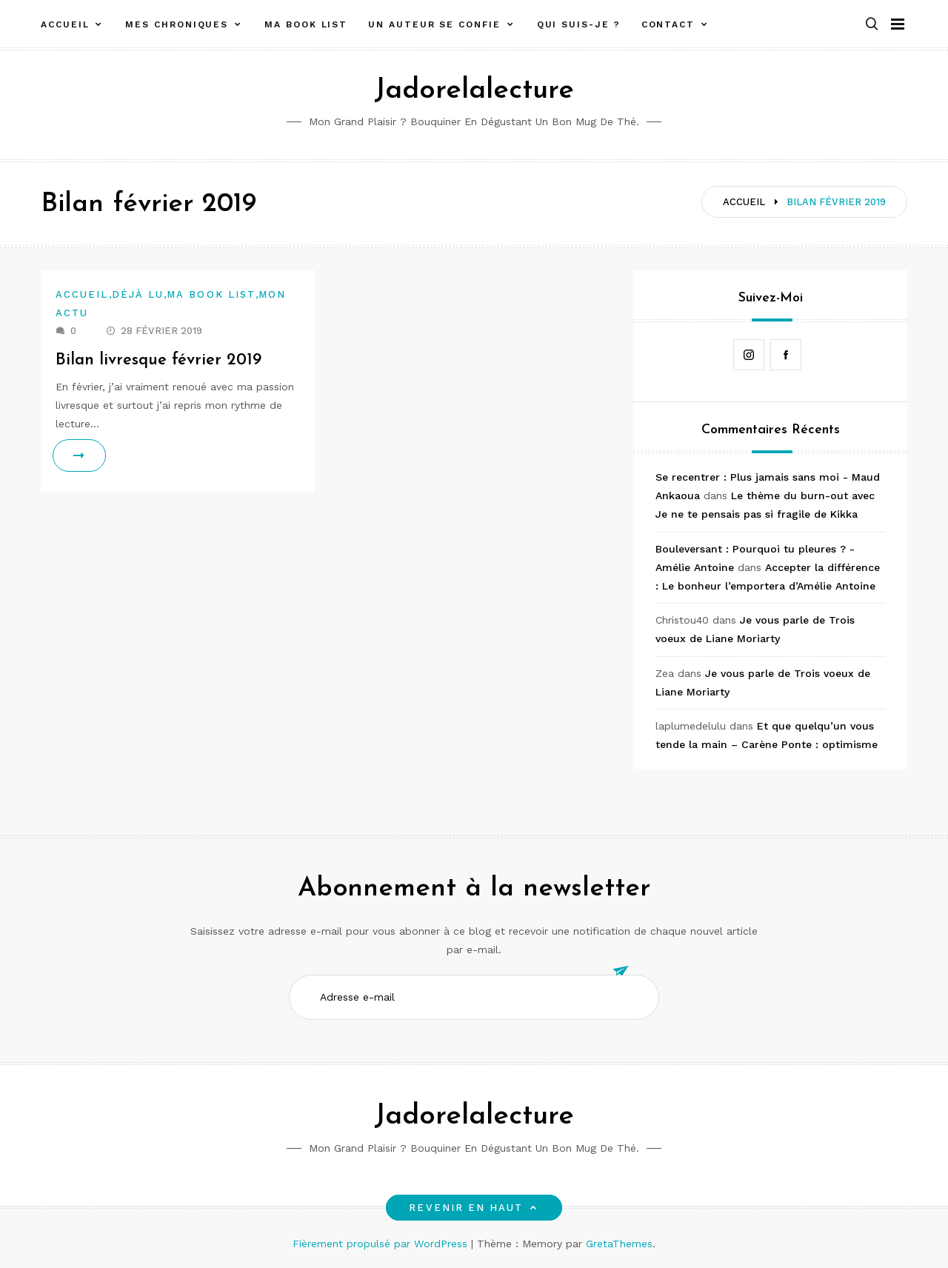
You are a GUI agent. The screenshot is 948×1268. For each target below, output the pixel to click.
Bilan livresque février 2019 (158, 360)
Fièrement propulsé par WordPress (382, 1243)
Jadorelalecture (474, 90)
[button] (872, 25)
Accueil (65, 24)
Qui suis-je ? (579, 24)
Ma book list (305, 24)
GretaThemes (619, 1243)
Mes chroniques (176, 24)
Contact (668, 24)
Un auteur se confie (434, 24)
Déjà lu (138, 294)
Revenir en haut (473, 1207)
